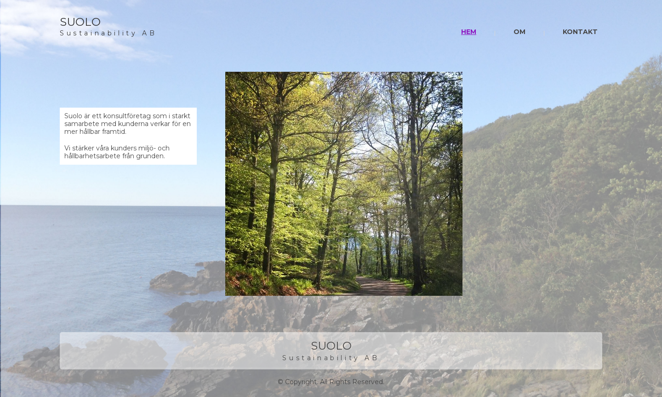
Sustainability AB (108, 33)
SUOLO (80, 22)
